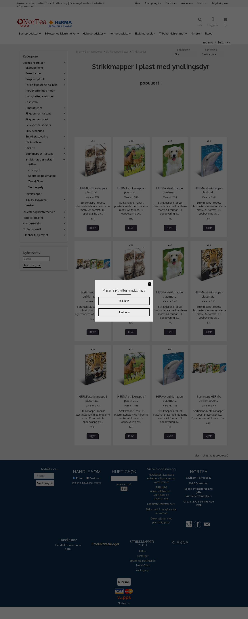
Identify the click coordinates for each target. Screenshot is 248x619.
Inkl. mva (124, 300)
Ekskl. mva (124, 312)
